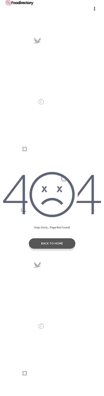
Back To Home (52, 243)
